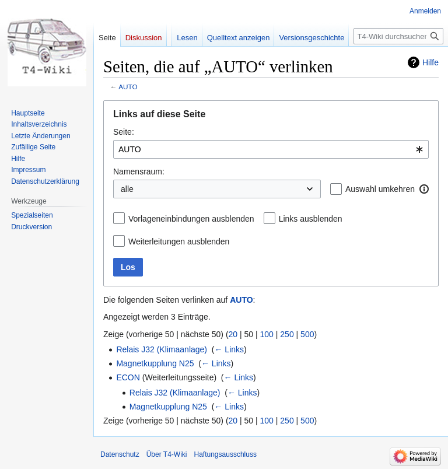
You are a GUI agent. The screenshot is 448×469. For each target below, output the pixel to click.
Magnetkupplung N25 (155, 363)
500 (307, 334)
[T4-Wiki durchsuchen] (398, 36)
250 (286, 334)
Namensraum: (138, 171)
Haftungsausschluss (225, 454)
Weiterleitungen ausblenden (178, 241)
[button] (424, 189)
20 (233, 334)
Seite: (123, 131)
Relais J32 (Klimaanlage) (161, 349)
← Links (229, 349)
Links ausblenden (310, 218)
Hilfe (430, 62)
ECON (127, 377)
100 (267, 334)
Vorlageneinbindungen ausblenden (191, 218)
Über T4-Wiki (166, 454)
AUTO (127, 86)
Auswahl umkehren (380, 189)
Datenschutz (119, 454)
